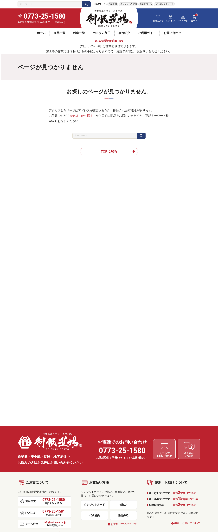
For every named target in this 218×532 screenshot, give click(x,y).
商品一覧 (59, 33)
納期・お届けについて (187, 522)
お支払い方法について (124, 523)
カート (194, 20)
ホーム (41, 33)
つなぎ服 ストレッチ (164, 4)
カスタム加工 (101, 33)
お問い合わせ (172, 33)
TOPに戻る (109, 151)
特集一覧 (79, 33)
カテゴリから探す (81, 115)
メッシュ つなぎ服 (128, 4)
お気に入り (158, 20)
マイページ (183, 20)
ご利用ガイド (147, 33)
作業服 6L (113, 4)
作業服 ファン (145, 4)
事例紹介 (124, 33)
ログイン (170, 20)
